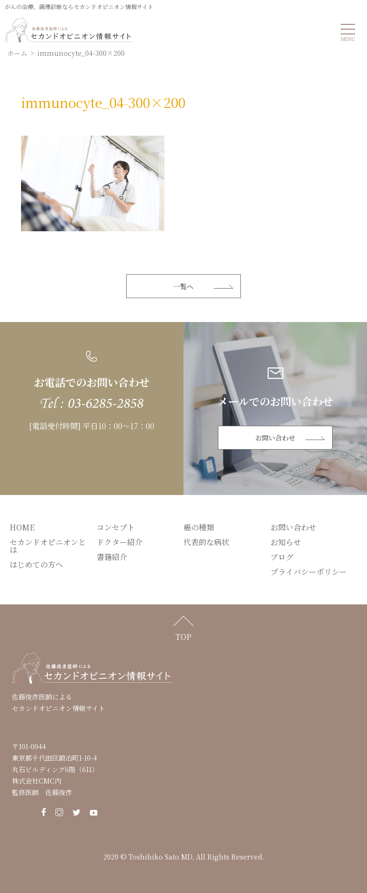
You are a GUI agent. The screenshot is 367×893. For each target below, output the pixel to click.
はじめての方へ (36, 564)
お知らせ (285, 542)
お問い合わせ (275, 437)
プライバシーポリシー (308, 571)
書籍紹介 (112, 556)
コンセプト (116, 527)
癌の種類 (199, 527)
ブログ (281, 556)
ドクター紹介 (119, 542)
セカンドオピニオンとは (48, 546)
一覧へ (183, 286)
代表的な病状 (206, 542)
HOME (22, 527)
